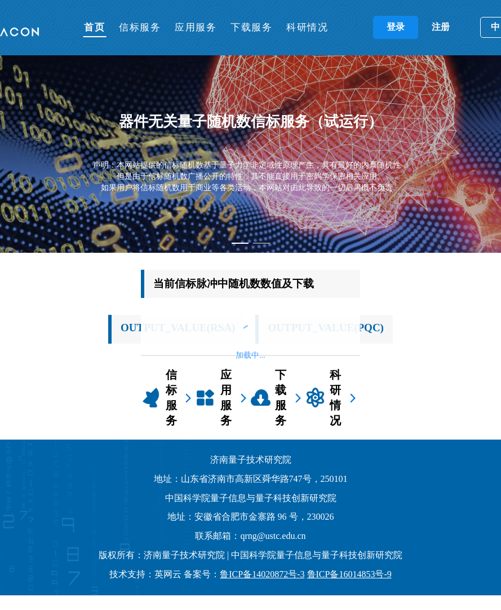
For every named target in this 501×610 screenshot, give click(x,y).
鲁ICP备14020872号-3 (262, 574)
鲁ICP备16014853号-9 (349, 574)
